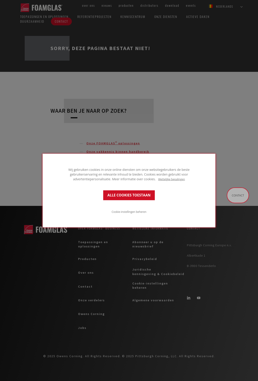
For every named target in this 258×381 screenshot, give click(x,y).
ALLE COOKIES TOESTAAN (129, 195)
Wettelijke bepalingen (171, 179)
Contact (238, 195)
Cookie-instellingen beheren (129, 212)
